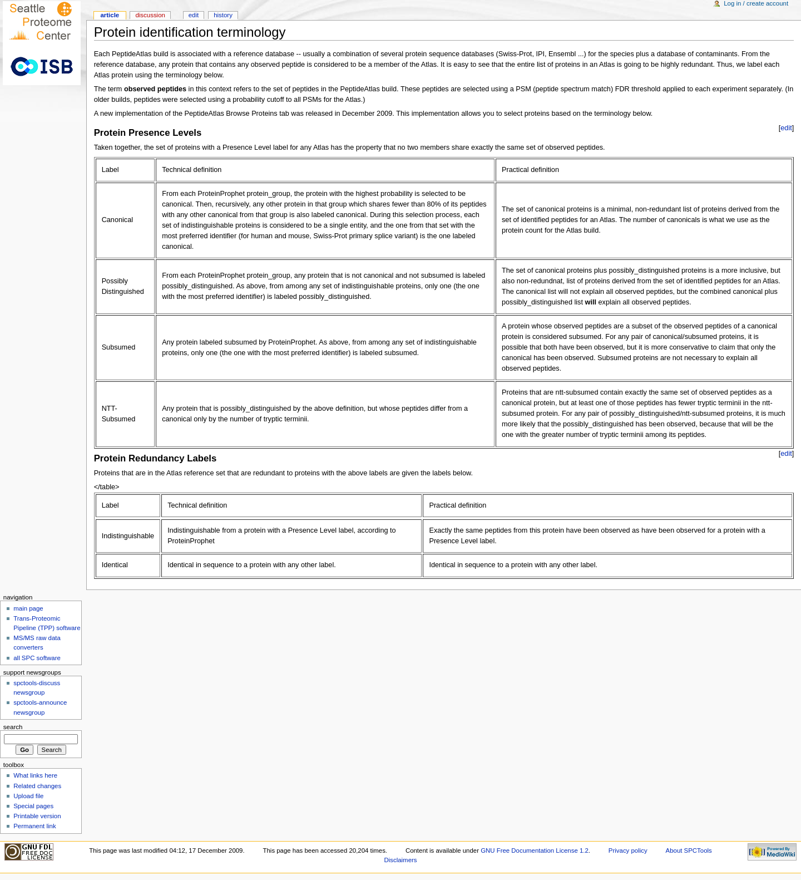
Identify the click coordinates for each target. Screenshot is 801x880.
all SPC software (37, 658)
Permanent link (34, 826)
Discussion (150, 15)
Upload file (28, 796)
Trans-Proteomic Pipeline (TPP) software (46, 623)
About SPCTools (689, 850)
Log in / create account (756, 3)
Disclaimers (400, 860)
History (223, 15)
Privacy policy (628, 850)
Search (13, 727)
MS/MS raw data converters (37, 643)
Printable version (37, 816)
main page (28, 608)
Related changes (37, 786)
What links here (35, 775)
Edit (194, 15)
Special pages (33, 806)
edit (786, 128)
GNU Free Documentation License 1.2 (535, 850)
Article (109, 15)
